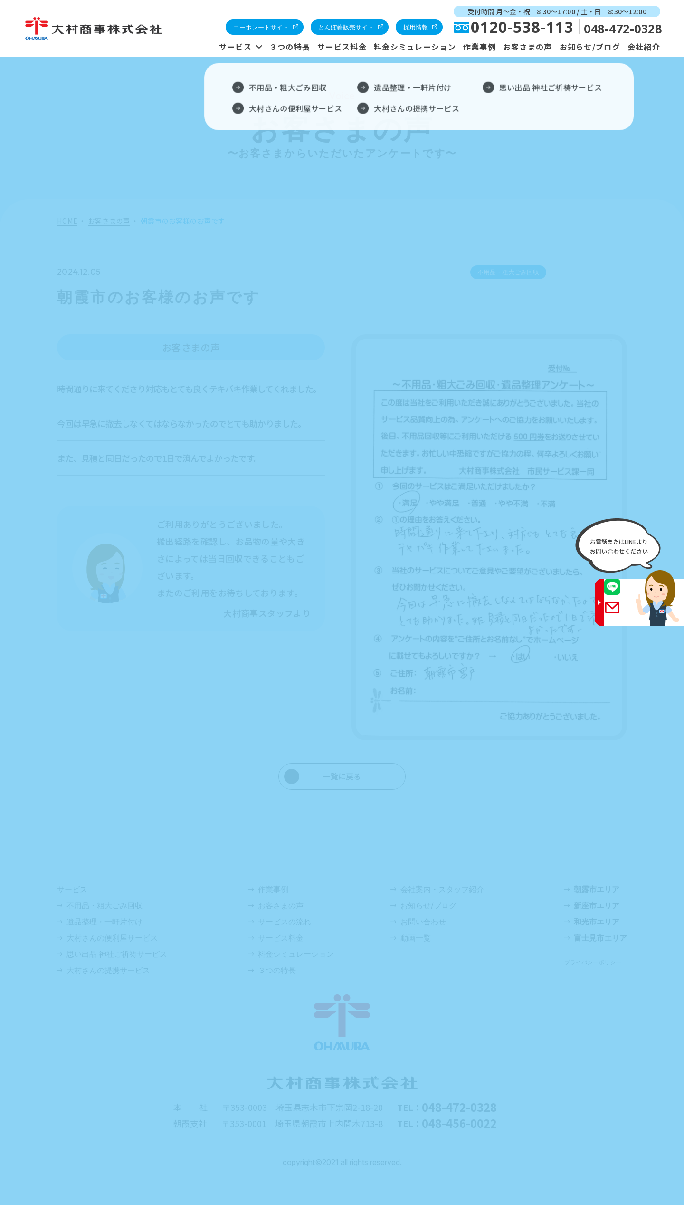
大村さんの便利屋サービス (112, 938)
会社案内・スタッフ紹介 (442, 889)
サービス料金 (342, 46)
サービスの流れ (284, 921)
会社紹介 (643, 46)
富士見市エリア (600, 938)
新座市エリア (596, 905)
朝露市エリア (596, 889)
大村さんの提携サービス (108, 970)
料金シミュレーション (415, 46)
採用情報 (415, 27)
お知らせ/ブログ (590, 46)
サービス (235, 46)
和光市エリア (596, 921)
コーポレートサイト (261, 27)
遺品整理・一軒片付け (104, 921)
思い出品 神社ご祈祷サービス (116, 954)
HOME (67, 221)
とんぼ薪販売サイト (346, 27)
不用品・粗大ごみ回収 (104, 905)
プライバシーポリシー (592, 962)
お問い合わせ (423, 921)
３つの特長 (289, 46)
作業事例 (479, 46)
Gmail (623, 614)
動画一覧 (415, 938)
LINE (623, 593)
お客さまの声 (527, 46)
